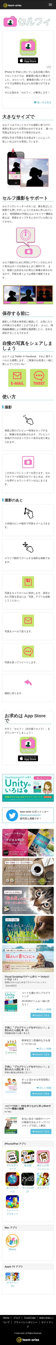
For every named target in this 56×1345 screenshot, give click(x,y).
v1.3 (48, 67)
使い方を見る (42, 102)
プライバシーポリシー (26, 1322)
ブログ (16, 1318)
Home (6, 1318)
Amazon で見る (40, 1015)
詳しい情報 (43, 1009)
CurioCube (30, 1318)
